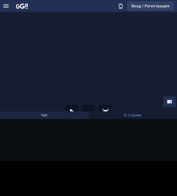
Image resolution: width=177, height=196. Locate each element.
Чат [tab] (44, 115)
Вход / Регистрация (150, 5)
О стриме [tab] (133, 115)
